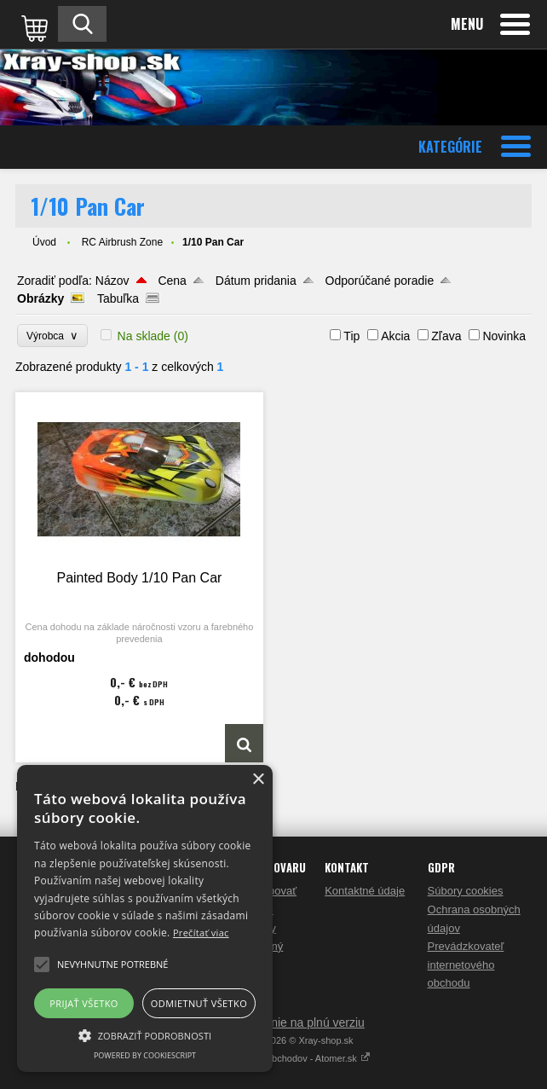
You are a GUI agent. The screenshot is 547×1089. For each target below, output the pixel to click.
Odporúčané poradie (380, 280)
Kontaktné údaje (365, 890)
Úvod (44, 242)
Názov (112, 280)
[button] (145, 1034)
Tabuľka (118, 298)
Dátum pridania (256, 280)
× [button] (257, 779)
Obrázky (40, 298)
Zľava (446, 336)
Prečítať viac (201, 932)
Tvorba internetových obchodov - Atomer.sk (273, 1058)
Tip (351, 336)
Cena (172, 280)
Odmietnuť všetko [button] (199, 1003)
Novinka (504, 336)
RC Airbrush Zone (122, 242)
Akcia (395, 336)
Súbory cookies (466, 890)
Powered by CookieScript (145, 1055)
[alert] (145, 918)
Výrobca (52, 335)
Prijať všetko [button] (83, 1003)
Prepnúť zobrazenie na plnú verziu (273, 1022)
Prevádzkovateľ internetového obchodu (466, 964)
